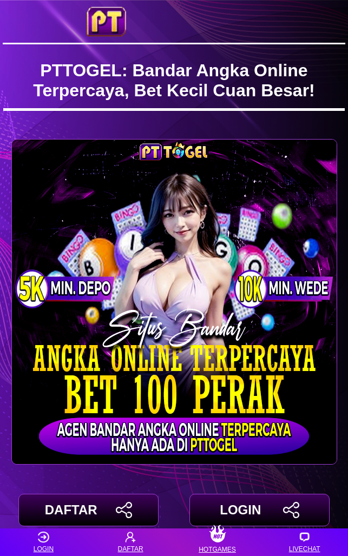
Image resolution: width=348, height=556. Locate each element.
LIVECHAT (304, 542)
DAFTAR (88, 510)
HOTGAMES (218, 542)
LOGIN (259, 510)
